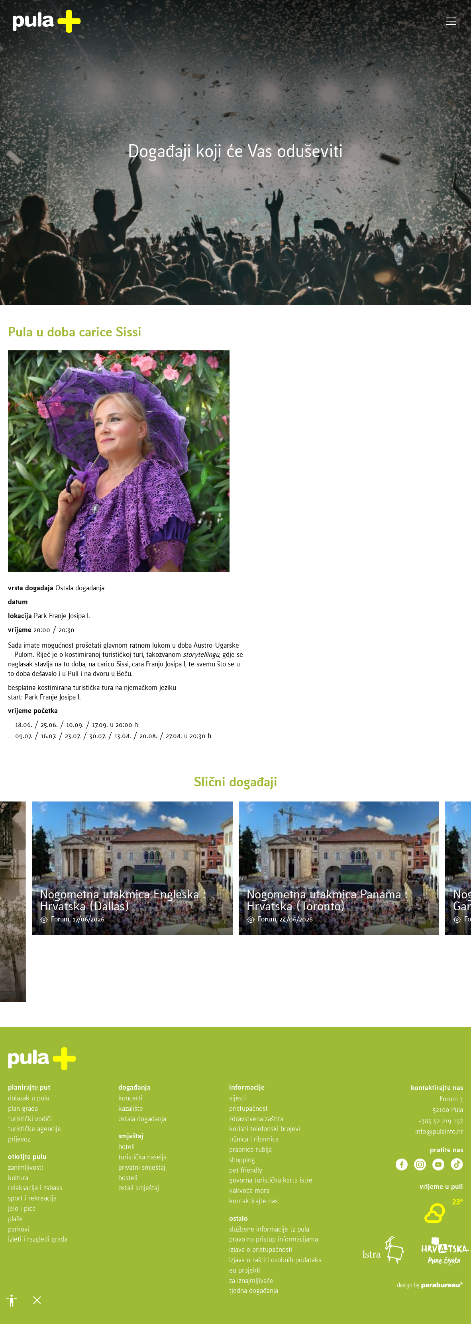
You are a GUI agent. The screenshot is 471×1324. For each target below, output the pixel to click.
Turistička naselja (142, 1157)
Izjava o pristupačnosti (260, 1250)
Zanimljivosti (25, 1168)
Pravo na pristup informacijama (273, 1239)
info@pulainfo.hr (439, 1132)
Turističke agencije (34, 1129)
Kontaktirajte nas (253, 1201)
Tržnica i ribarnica (254, 1139)
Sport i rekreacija (32, 1198)
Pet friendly (245, 1170)
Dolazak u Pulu (28, 1098)
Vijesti (237, 1098)
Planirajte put (29, 1087)
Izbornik (451, 21)
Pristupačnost (248, 1109)
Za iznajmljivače (251, 1281)
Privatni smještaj (141, 1168)
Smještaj (130, 1136)
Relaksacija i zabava (35, 1188)
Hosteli (127, 1178)
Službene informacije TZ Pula (269, 1229)
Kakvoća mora (249, 1191)
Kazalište (130, 1109)
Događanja (134, 1087)
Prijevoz (19, 1139)
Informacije (247, 1087)
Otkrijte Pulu (27, 1157)
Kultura (18, 1178)
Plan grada (23, 1109)
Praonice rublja (250, 1150)
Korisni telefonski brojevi (264, 1129)
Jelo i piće (22, 1209)
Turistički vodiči (30, 1119)
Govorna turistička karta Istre (270, 1180)
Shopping (242, 1160)
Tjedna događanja (253, 1291)
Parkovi (18, 1229)
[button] (11, 1300)
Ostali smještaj (138, 1188)
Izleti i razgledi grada (37, 1239)
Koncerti (130, 1098)
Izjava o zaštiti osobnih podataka (275, 1260)
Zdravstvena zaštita (256, 1119)
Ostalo (238, 1219)
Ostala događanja (142, 1119)
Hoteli (126, 1147)
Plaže (15, 1219)
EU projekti (245, 1270)
